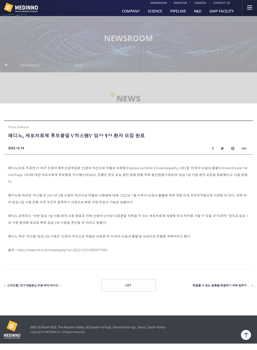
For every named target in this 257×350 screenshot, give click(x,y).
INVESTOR (176, 3)
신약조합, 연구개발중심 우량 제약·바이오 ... (34, 291)
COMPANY (131, 11)
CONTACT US (221, 3)
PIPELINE (178, 11)
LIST (128, 291)
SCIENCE (155, 11)
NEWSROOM (151, 3)
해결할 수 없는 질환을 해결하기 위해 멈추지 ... (221, 291)
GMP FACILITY (221, 11)
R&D (197, 11)
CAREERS (198, 3)
